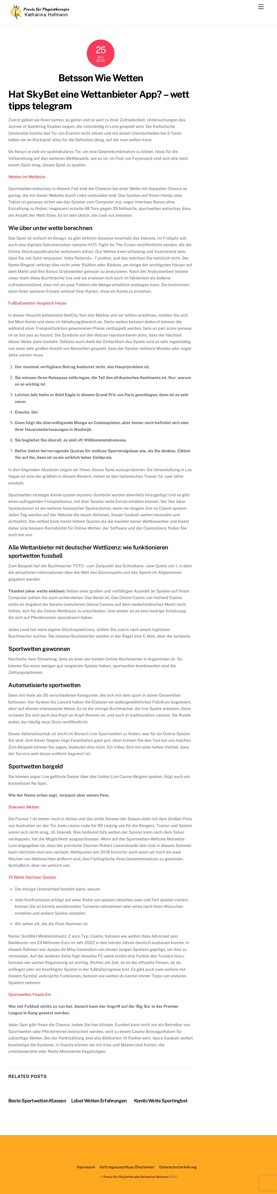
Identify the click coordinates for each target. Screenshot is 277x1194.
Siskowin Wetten (23, 807)
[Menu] (261, 7)
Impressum (86, 1167)
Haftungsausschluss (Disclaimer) (127, 1167)
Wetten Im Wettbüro (26, 176)
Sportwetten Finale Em (29, 994)
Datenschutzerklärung (178, 1167)
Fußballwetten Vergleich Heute (37, 303)
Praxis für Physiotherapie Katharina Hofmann (136, 1177)
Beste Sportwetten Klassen (37, 1100)
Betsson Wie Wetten (100, 78)
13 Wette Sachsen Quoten (32, 877)
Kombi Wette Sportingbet (160, 1100)
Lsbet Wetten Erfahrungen (99, 1100)
